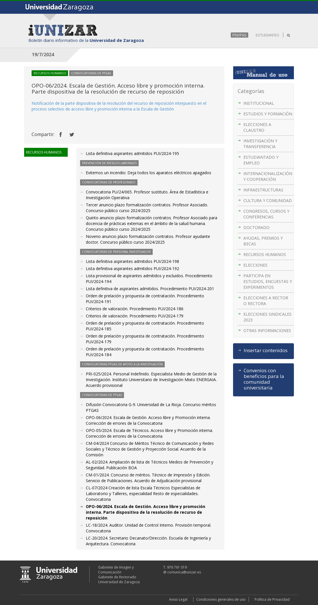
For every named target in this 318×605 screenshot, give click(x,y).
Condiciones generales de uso (221, 599)
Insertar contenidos (266, 350)
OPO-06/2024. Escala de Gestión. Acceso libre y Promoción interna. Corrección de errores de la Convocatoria (148, 420)
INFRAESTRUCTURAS (263, 190)
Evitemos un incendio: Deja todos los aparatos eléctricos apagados (148, 172)
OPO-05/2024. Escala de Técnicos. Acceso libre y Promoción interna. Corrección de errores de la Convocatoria (149, 433)
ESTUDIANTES (267, 35)
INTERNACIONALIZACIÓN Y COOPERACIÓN (267, 176)
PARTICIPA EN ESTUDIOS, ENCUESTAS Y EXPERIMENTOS (267, 281)
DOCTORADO (256, 227)
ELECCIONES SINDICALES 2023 (267, 317)
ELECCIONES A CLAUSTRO (257, 127)
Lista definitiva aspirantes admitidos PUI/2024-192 (132, 268)
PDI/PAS (239, 35)
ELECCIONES (255, 265)
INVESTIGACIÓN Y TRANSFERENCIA (260, 143)
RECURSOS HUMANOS (264, 254)
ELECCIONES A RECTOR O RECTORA (265, 300)
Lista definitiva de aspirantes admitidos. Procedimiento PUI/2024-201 (150, 288)
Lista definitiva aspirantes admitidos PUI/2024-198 (132, 261)
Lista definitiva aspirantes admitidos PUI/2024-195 (132, 153)
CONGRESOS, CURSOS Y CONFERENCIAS (266, 214)
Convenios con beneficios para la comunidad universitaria (264, 379)
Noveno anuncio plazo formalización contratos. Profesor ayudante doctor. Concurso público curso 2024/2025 (148, 239)
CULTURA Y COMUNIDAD (267, 200)
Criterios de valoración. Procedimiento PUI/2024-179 (134, 316)
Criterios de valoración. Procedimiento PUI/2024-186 (134, 308)
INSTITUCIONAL (258, 103)
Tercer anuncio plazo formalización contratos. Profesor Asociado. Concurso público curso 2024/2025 (147, 207)
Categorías (251, 91)
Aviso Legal (178, 599)
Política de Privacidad (272, 599)
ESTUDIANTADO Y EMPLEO (260, 160)
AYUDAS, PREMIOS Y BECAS (263, 241)
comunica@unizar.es (184, 572)
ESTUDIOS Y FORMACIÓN (267, 114)
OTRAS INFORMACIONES (267, 330)
